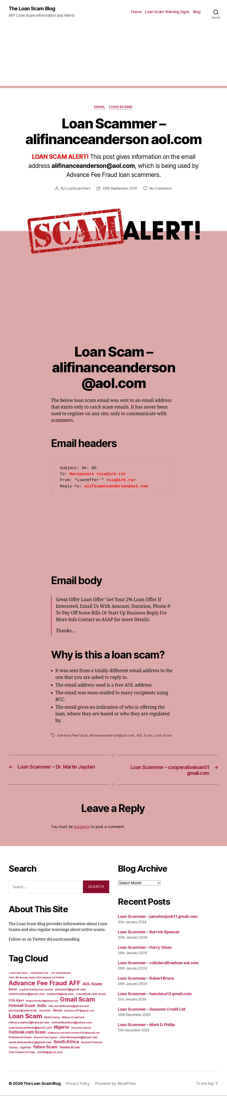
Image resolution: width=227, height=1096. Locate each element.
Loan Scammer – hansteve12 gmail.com (155, 994)
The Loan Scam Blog (32, 8)
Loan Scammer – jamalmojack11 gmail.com (158, 917)
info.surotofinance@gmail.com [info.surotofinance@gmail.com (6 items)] (68, 1006)
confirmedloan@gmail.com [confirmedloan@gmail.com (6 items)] (27, 994)
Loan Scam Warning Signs (167, 12)
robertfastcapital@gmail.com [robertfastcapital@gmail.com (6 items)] (78, 1037)
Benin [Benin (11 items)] (13, 989)
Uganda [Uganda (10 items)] (25, 1047)
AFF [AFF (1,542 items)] (74, 983)
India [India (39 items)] (42, 1006)
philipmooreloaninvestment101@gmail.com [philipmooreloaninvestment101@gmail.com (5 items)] (74, 1033)
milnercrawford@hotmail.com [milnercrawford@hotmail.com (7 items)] (29, 1023)
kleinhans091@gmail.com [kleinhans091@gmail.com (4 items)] (79, 1011)
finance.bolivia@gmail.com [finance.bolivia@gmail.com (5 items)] (42, 1001)
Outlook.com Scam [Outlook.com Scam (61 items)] (27, 1032)
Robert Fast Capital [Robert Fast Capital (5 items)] (45, 1037)
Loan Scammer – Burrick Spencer (149, 932)
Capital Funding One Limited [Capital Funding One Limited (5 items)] (36, 989)
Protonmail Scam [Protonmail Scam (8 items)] (20, 1037)
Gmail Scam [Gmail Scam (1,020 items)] (77, 999)
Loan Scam (164, 735)
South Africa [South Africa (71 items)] (66, 1042)
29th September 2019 (119, 189)
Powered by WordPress (117, 1084)
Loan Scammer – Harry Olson (145, 948)
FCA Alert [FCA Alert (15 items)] (16, 1001)
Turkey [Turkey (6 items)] (13, 1047)
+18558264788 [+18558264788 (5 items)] (39, 973)
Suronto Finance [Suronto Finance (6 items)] (91, 1042)
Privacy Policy (79, 1084)
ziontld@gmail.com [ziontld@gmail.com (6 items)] (49, 1052)
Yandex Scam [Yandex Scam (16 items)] (69, 1048)
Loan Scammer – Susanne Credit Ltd (151, 1009)
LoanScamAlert (77, 189)
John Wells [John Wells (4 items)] (45, 1011)
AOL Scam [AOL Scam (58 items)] (92, 984)
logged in (82, 827)
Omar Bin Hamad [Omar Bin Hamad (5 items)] (81, 1028)
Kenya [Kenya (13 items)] (57, 1010)
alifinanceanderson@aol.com (112, 735)
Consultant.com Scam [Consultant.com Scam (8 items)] (91, 994)
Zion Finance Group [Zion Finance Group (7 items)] (22, 1052)
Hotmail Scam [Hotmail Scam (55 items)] (22, 1005)
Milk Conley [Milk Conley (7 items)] (52, 1017)
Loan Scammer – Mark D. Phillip (146, 1025)
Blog (197, 12)
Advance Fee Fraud (72, 735)
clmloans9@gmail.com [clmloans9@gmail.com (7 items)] (70, 989)
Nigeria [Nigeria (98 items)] (61, 1027)
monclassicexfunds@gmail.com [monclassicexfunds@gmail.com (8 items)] (30, 1028)
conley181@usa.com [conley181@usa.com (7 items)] (60, 994)
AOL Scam (145, 735)
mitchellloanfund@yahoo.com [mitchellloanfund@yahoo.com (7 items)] (71, 1023)
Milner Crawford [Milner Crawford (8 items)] (73, 1017)
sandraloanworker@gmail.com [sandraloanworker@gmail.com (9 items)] (30, 1042)
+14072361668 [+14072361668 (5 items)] (18, 973)
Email (99, 107)
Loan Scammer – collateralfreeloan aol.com (158, 963)
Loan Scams (121, 107)
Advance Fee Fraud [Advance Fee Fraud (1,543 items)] (38, 983)
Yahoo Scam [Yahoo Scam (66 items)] (45, 1047)
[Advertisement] (113, 56)
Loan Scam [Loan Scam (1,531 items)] (25, 1016)
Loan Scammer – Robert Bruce (146, 978)
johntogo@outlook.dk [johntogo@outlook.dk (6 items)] (23, 1010)
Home (136, 12)
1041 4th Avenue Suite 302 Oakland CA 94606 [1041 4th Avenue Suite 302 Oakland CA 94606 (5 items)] (36, 977)
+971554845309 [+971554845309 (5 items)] (60, 973)
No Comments (161, 189)
